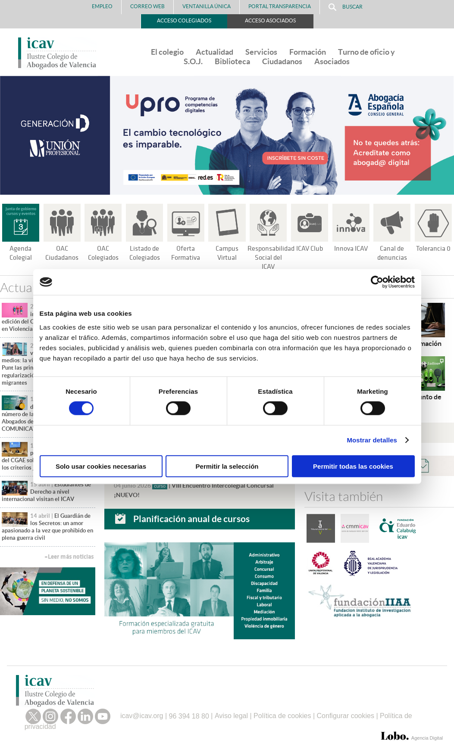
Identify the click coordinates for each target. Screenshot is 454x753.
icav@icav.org (141, 714)
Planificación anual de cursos (191, 517)
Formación (307, 51)
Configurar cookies (345, 714)
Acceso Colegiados (184, 20)
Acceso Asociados (270, 20)
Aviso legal (231, 714)
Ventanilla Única (206, 6)
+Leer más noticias (69, 556)
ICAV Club (309, 248)
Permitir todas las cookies (353, 466)
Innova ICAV (350, 248)
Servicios (261, 51)
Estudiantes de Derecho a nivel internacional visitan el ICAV (46, 492)
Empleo (102, 6)
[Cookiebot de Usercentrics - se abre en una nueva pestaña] (377, 282)
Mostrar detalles (372, 440)
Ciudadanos (282, 61)
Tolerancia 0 (433, 248)
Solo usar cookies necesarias (101, 466)
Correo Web (147, 6)
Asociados (332, 61)
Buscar (346, 7)
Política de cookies (282, 714)
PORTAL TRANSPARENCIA (279, 6)
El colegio (167, 51)
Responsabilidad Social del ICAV (272, 258)
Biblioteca (232, 61)
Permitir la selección (227, 466)
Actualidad (214, 51)
